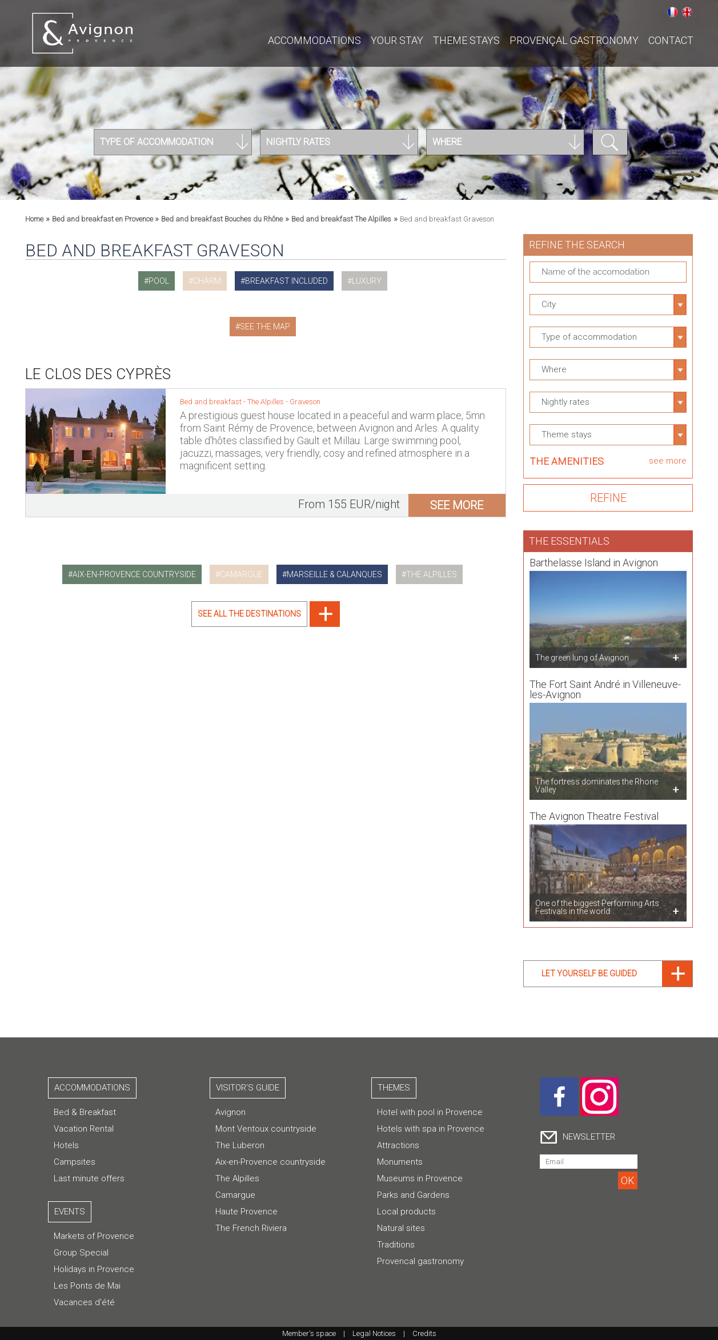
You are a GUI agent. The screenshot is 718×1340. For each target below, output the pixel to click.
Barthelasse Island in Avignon (594, 558)
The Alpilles (266, 401)
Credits (424, 1333)
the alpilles (431, 574)
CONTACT (670, 40)
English (687, 12)
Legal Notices (374, 1333)
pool (159, 280)
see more (456, 505)
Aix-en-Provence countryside (270, 1162)
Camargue (235, 1195)
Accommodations (314, 40)
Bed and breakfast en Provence (103, 219)
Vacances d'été (84, 1302)
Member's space (309, 1333)
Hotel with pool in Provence (430, 1112)
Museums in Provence (420, 1178)
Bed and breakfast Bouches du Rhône (222, 219)
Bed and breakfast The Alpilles (341, 219)
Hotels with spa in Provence (430, 1129)
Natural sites (401, 1228)
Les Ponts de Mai (87, 1286)
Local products (406, 1211)
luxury (367, 280)
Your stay (397, 40)
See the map (265, 326)
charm (207, 280)
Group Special (81, 1253)
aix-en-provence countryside (134, 574)
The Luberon (239, 1145)
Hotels (66, 1145)
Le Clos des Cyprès (98, 374)
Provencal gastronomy (420, 1261)
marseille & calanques (334, 574)
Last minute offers (89, 1178)
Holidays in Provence (94, 1269)
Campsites (74, 1162)
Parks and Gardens (413, 1195)
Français (672, 12)
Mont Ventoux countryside (265, 1129)
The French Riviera (251, 1228)
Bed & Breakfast (85, 1112)
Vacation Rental (84, 1129)
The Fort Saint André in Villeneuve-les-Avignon (605, 685)
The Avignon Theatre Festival (594, 812)
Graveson (305, 401)
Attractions (398, 1145)
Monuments (400, 1162)
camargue (241, 574)
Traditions (396, 1245)
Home (34, 219)
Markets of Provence (94, 1236)
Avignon (230, 1112)
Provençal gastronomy (574, 40)
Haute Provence (246, 1211)
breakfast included (286, 280)
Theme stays (466, 40)
